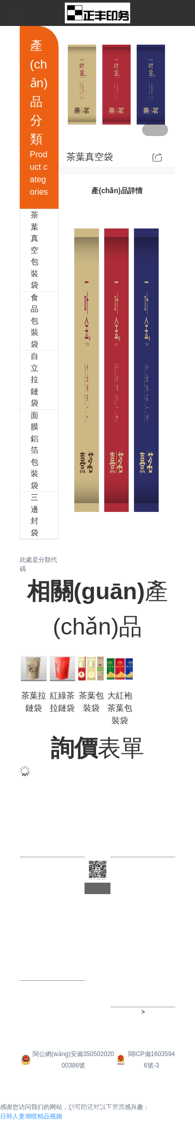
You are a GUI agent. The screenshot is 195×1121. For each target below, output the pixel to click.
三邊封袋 (25, 515)
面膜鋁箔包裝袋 (25, 451)
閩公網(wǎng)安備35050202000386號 (67, 1059)
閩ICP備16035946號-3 (145, 1059)
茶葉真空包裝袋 (25, 250)
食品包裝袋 (25, 321)
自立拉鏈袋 (25, 379)
